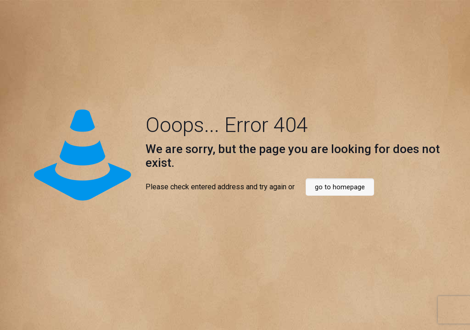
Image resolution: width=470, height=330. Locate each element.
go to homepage (340, 187)
